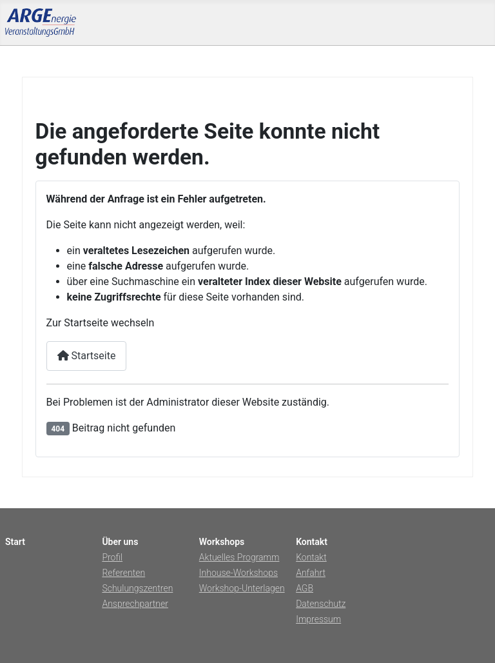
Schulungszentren (137, 588)
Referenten (123, 573)
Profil (112, 557)
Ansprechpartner (135, 604)
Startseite (86, 356)
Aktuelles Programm (239, 557)
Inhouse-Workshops (238, 573)
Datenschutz (320, 604)
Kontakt (311, 557)
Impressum (318, 619)
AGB (304, 588)
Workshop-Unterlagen (242, 588)
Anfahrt (310, 573)
